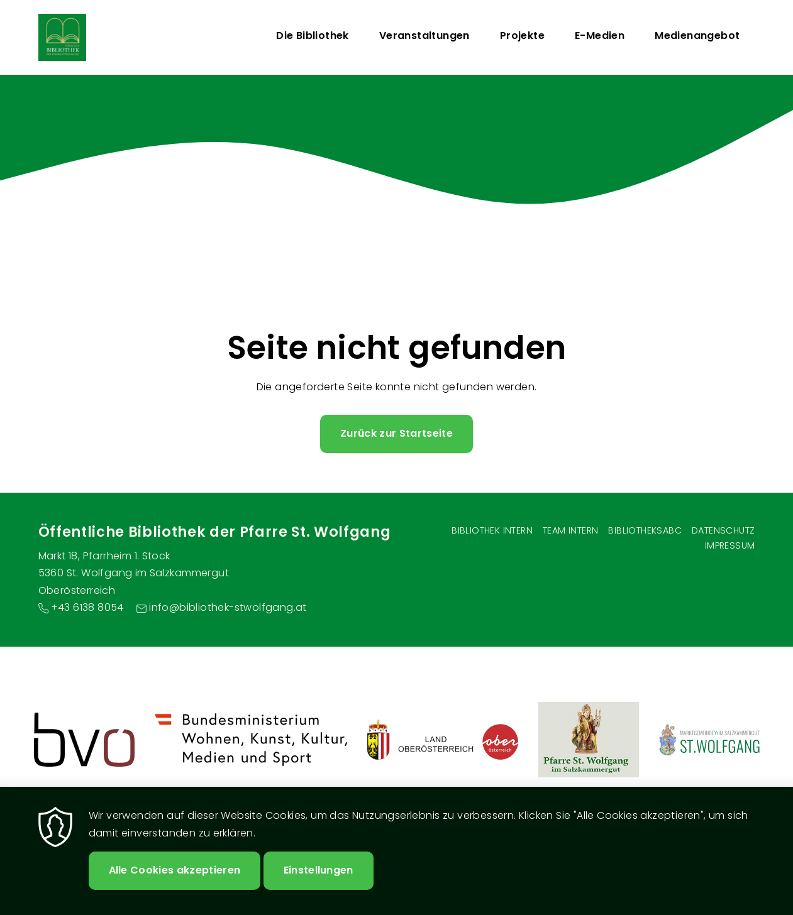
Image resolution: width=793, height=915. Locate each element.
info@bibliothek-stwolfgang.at (228, 607)
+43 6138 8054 (87, 607)
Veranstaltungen (424, 35)
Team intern (570, 530)
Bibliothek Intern (492, 530)
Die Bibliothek (312, 35)
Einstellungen (318, 870)
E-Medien (599, 35)
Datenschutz (723, 530)
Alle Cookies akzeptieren (175, 870)
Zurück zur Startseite (396, 433)
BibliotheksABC (645, 530)
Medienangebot (697, 35)
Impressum (730, 545)
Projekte (522, 35)
